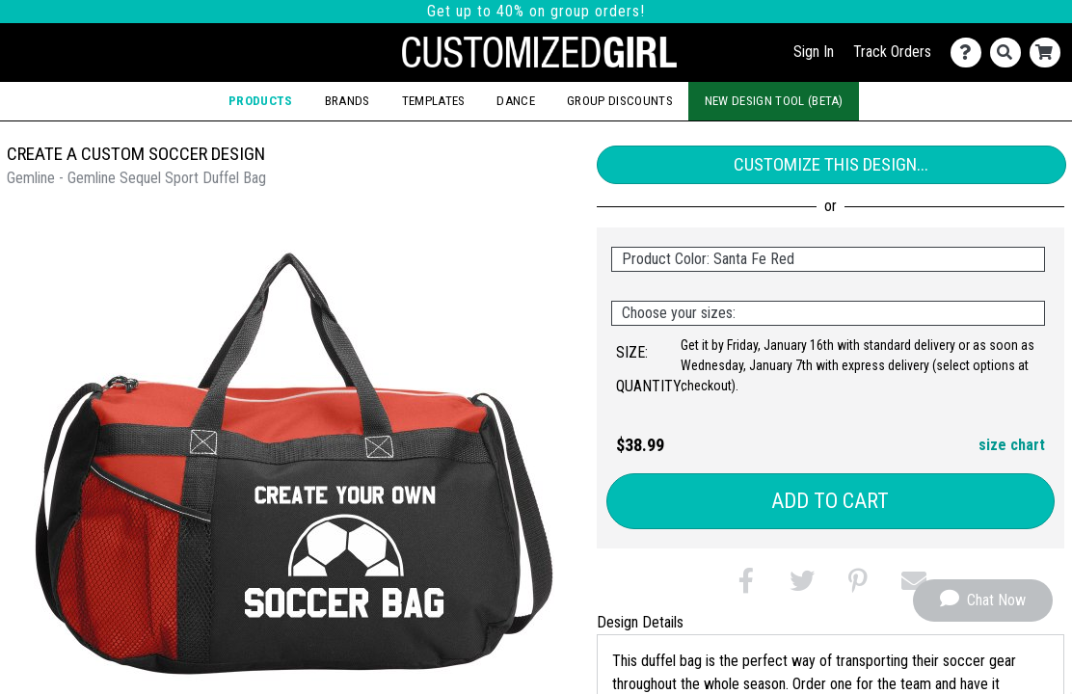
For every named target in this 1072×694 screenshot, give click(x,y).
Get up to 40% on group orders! (536, 11)
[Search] (1010, 52)
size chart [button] (1011, 445)
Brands (347, 100)
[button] (746, 584)
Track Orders (892, 51)
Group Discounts (620, 100)
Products (260, 100)
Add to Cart (830, 501)
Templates (434, 100)
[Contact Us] (970, 52)
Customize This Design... (831, 164)
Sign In (813, 51)
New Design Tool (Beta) (774, 100)
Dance (515, 100)
